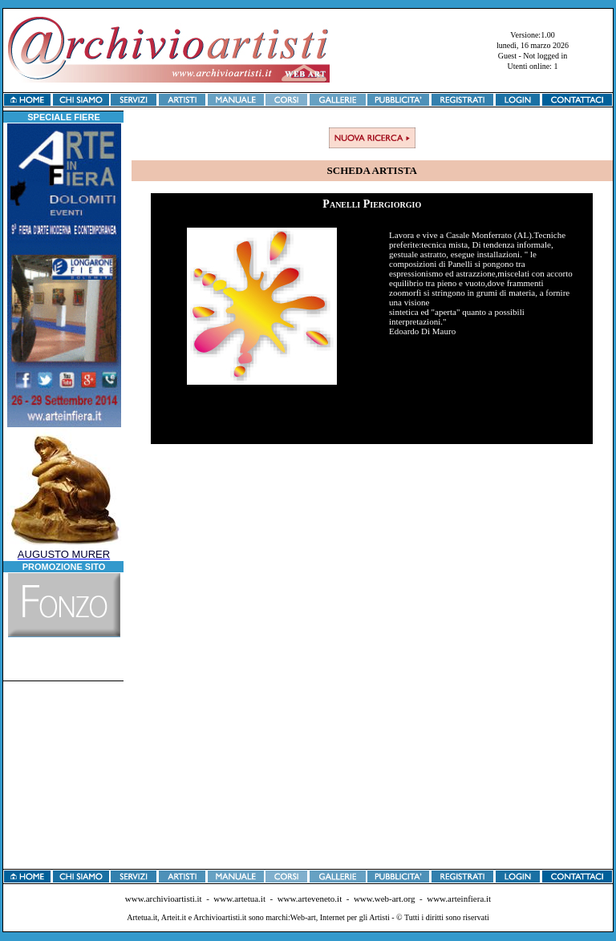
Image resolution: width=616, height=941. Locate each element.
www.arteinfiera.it (459, 898)
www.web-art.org (384, 898)
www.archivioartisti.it (163, 898)
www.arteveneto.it (310, 898)
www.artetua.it (239, 898)
